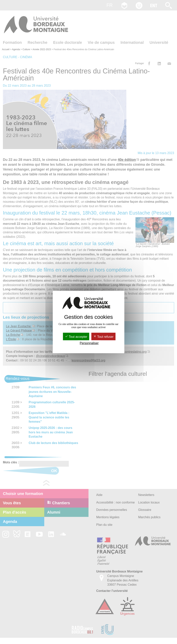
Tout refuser (103, 336)
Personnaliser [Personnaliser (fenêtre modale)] (89, 343)
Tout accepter (76, 336)
